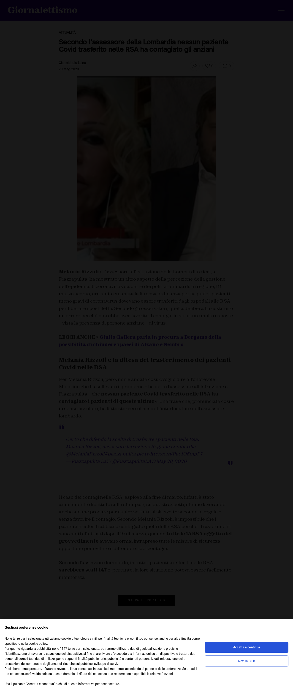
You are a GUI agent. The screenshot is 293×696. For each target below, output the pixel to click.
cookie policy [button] (38, 643)
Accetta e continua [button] (246, 647)
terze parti (75, 648)
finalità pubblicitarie (92, 659)
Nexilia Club (246, 661)
